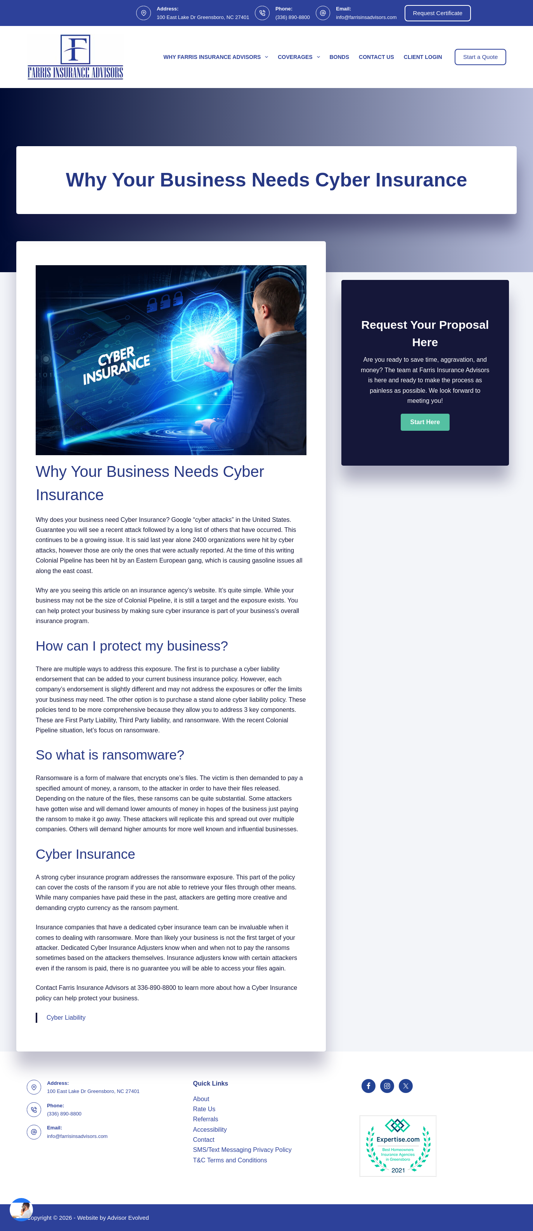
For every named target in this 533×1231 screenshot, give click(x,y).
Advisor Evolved (128, 1217)
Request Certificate (438, 13)
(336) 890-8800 (292, 17)
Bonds (340, 57)
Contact (204, 1139)
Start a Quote (480, 57)
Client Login (423, 57)
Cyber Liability (66, 1017)
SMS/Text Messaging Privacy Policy (242, 1149)
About (201, 1099)
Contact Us (376, 57)
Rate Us (204, 1109)
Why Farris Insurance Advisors (217, 57)
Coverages (300, 57)
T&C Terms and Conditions (230, 1160)
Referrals (205, 1119)
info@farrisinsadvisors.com (366, 17)
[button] (425, 422)
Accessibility (210, 1129)
